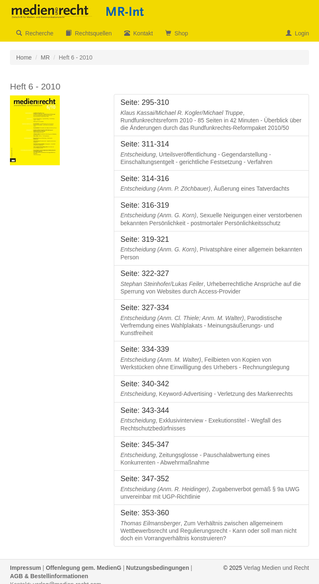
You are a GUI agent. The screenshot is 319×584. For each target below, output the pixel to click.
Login (297, 33)
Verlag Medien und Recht (276, 567)
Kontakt (138, 33)
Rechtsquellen (89, 33)
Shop (176, 33)
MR (45, 57)
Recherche (34, 33)
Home (24, 57)
